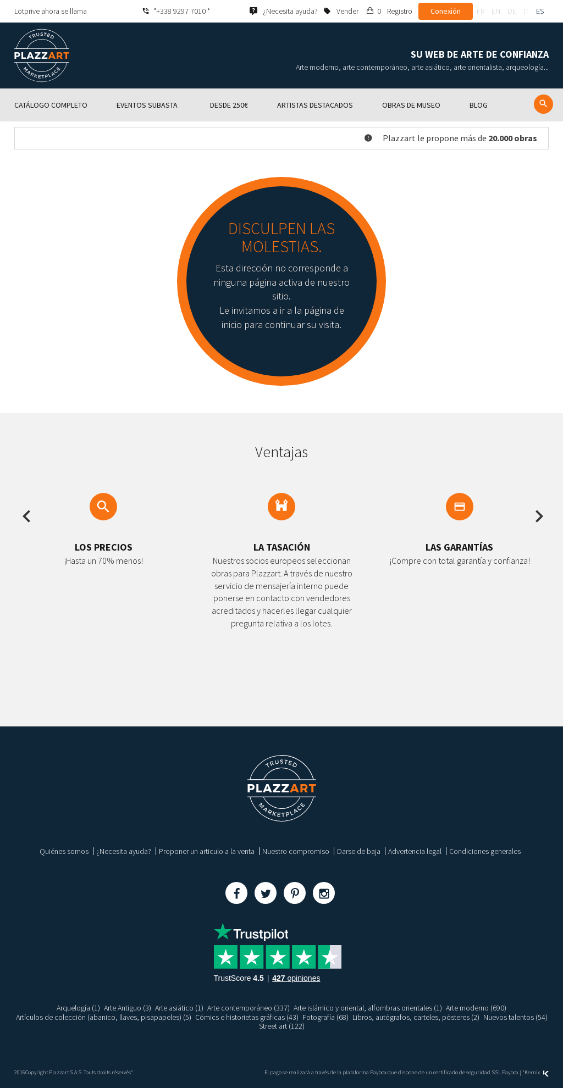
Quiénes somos (64, 851)
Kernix (537, 1072)
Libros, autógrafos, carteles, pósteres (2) (415, 1017)
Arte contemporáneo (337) (248, 1008)
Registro (399, 11)
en (496, 11)
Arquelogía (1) (78, 1008)
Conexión (445, 11)
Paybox (510, 1072)
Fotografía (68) (325, 1017)
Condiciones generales (485, 851)
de (511, 11)
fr (480, 11)
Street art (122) (282, 1026)
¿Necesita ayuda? (123, 851)
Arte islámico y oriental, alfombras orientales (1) (368, 1008)
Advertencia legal (414, 851)
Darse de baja (358, 851)
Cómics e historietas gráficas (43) (247, 1017)
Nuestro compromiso (295, 851)
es (540, 11)
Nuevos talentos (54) (515, 1017)
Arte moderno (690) (476, 1008)
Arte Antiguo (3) (127, 1008)
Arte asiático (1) (179, 1008)
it (526, 11)
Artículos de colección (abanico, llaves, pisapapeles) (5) (103, 1017)
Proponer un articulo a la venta (207, 851)
